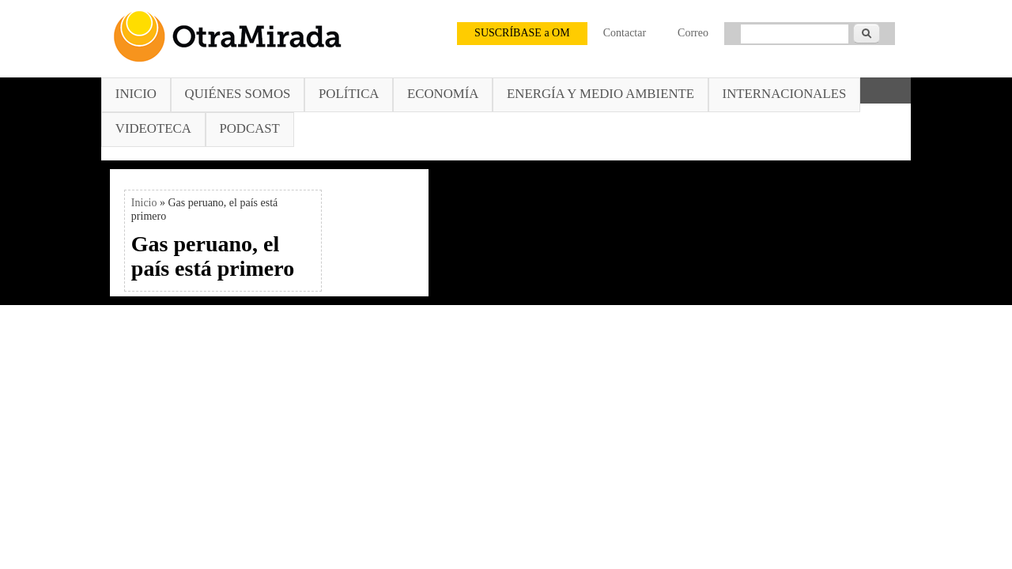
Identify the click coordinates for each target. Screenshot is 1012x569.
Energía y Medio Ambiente (600, 93)
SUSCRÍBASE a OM (522, 33)
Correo (693, 33)
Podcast (249, 128)
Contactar (624, 33)
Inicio (136, 93)
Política (349, 93)
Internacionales (785, 93)
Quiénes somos (238, 93)
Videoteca (153, 128)
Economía (442, 93)
